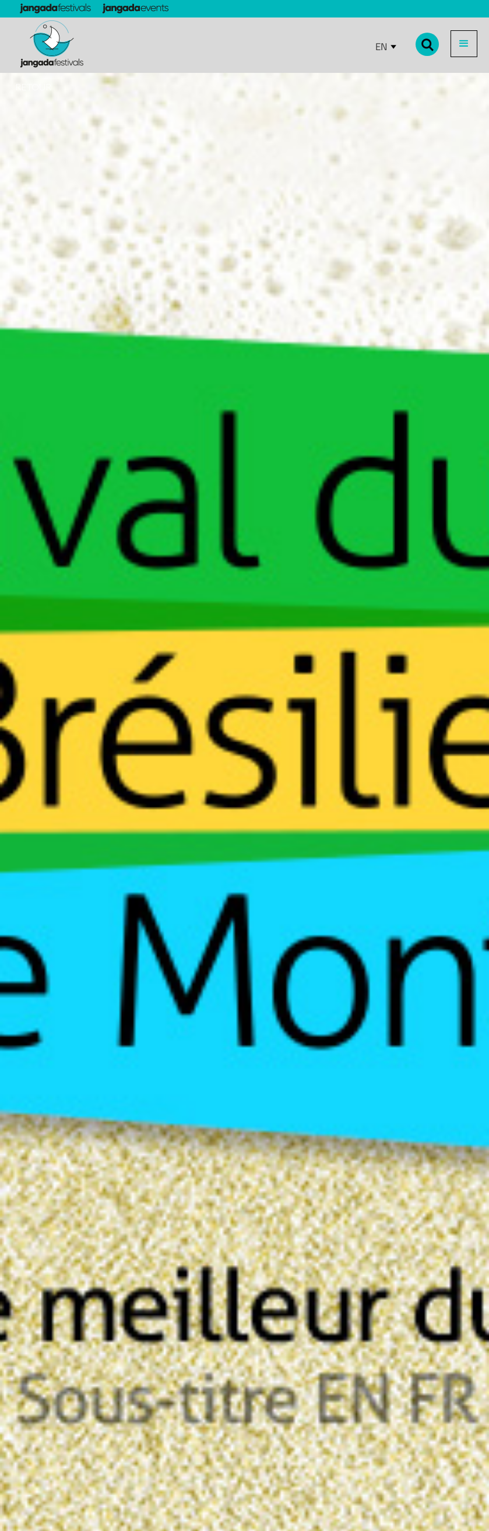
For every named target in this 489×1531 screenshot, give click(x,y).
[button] (464, 43)
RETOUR (33, 86)
